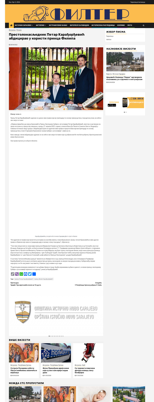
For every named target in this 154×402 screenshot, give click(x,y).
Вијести (109, 74)
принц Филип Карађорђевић (43, 190)
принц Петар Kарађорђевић (24, 190)
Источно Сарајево (23, 25)
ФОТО (129, 25)
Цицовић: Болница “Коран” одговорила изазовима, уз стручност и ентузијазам (124, 78)
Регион (19, 30)
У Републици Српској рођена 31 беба (79, 195)
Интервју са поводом (79, 25)
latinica (108, 39)
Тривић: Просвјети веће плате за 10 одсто (33, 195)
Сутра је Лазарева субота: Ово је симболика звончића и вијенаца (24, 282)
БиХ (83, 276)
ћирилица (134, 2)
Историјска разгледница (103, 25)
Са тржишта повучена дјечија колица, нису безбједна (85, 282)
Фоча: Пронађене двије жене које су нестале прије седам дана (56, 282)
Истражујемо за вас (58, 25)
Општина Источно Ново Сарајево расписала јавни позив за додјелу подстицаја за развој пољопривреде (128, 326)
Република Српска (24, 276)
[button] (49, 248)
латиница (141, 2)
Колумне (121, 25)
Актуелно (40, 25)
